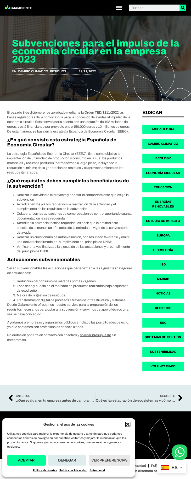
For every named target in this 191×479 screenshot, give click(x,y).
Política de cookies (45, 470)
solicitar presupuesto (95, 335)
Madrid (163, 279)
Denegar (67, 460)
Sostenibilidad (163, 351)
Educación (163, 187)
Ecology (163, 158)
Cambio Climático (33, 71)
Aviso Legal (97, 470)
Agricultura (163, 129)
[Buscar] (183, 8)
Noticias (163, 293)
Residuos (58, 71)
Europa (163, 235)
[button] (127, 424)
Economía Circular (163, 173)
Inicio (110, 428)
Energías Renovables (163, 204)
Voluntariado (163, 366)
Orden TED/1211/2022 (101, 112)
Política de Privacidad (73, 470)
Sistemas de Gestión (163, 337)
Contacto (113, 444)
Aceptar (26, 460)
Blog (109, 439)
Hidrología (163, 250)
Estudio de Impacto (163, 221)
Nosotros (113, 433)
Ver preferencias (109, 460)
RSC (163, 322)
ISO (163, 264)
